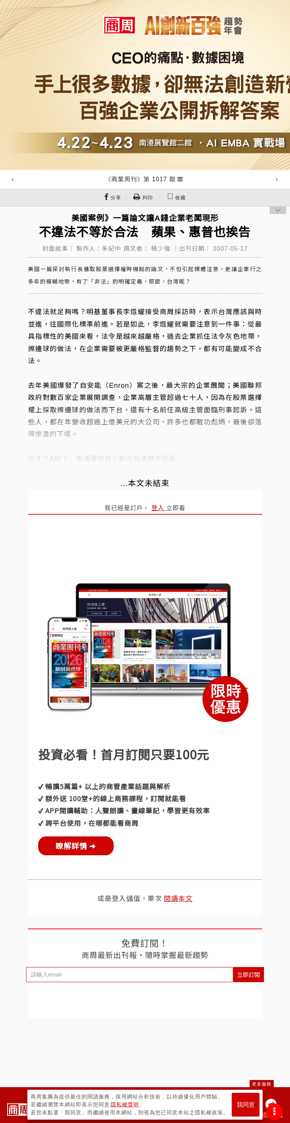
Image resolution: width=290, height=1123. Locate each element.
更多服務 (261, 1084)
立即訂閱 (248, 974)
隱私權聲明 (125, 1104)
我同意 (246, 1104)
